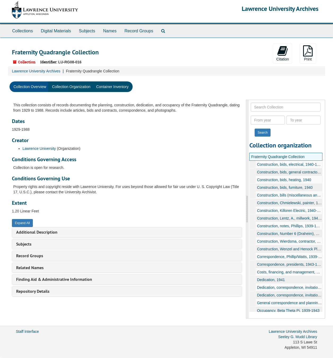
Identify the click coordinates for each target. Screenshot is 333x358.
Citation (282, 53)
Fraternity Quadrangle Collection (278, 157)
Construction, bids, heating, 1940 (284, 180)
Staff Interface (27, 331)
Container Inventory (112, 87)
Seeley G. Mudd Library (297, 337)
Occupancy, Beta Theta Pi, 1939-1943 (288, 310)
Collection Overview (30, 87)
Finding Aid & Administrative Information (54, 279)
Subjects (87, 31)
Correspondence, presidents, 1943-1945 (290, 264)
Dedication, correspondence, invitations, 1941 (294, 287)
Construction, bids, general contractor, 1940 (292, 172)
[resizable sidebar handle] (247, 209)
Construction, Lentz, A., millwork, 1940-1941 (293, 218)
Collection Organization (71, 87)
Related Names (30, 267)
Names (109, 31)
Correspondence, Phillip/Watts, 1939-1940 (291, 257)
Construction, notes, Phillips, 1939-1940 (289, 226)
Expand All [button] (22, 223)
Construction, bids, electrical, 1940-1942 (290, 164)
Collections (22, 31)
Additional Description (36, 232)
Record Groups (138, 31)
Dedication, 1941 (271, 280)
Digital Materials (56, 31)
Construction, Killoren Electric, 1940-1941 (291, 210)
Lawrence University (39, 148)
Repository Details (33, 291)
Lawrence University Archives (280, 9)
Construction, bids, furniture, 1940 (284, 187)
